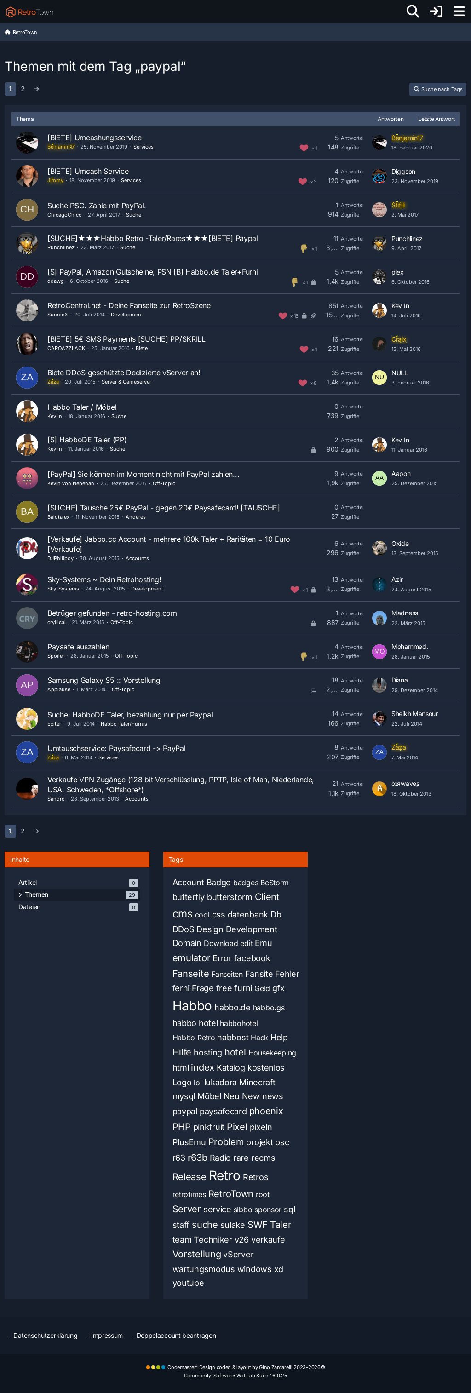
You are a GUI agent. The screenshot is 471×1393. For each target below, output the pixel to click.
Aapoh (401, 473)
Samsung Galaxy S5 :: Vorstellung (103, 680)
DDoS (183, 929)
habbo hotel (195, 1023)
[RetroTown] (29, 11)
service (217, 1209)
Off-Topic (164, 483)
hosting (208, 1052)
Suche (133, 215)
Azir (397, 579)
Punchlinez (61, 247)
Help (279, 1037)
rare (241, 1158)
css (218, 914)
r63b (197, 1157)
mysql (183, 1096)
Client (267, 896)
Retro (225, 1175)
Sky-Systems (63, 588)
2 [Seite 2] (23, 88)
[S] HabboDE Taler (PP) (86, 439)
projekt (259, 1142)
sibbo (243, 1209)
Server (186, 1209)
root (263, 1194)
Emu (263, 943)
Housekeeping (272, 1052)
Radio (220, 1158)
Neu (232, 1096)
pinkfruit (208, 1127)
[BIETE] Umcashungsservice (94, 137)
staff (181, 1225)
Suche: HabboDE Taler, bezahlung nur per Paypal (130, 714)
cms (182, 913)
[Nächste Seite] (36, 89)
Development (127, 314)
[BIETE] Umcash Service (87, 171)
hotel (235, 1052)
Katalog (231, 1067)
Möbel (209, 1096)
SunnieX (57, 314)
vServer (238, 1254)
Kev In (400, 306)
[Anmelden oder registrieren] (436, 11)
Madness (404, 613)
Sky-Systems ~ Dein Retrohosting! (104, 579)
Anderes (136, 517)
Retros (255, 1177)
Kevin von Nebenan (70, 483)
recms (263, 1158)
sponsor (267, 1209)
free (224, 988)
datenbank (248, 914)
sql (289, 1209)
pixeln (261, 1127)
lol (197, 1082)
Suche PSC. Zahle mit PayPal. (96, 205)
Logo (182, 1082)
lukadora (220, 1082)
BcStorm (274, 882)
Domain (186, 943)
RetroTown (230, 1193)
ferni (181, 988)
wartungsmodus (203, 1269)
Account (188, 882)
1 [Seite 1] (10, 88)
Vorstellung (196, 1254)
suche (205, 1224)
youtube (188, 1283)
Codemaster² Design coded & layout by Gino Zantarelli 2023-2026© (246, 1367)
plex (397, 272)
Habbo (192, 1006)
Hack (259, 1037)
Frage (203, 988)
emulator (191, 957)
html (180, 1067)
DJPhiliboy (60, 558)
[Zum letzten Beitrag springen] (379, 142)
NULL (399, 373)
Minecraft (257, 1082)
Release (189, 1176)
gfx (278, 988)
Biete (142, 348)
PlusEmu (189, 1142)
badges (245, 882)
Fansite (259, 974)
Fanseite (190, 973)
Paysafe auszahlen (78, 646)
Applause (58, 689)
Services (143, 146)
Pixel (237, 1126)
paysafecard (223, 1111)
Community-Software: (235, 1375)
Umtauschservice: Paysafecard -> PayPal (116, 748)
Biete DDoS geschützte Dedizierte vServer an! (124, 372)
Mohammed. (409, 646)
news (272, 1096)
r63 (178, 1158)
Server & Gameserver (126, 381)
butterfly (188, 897)
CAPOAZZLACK (66, 348)
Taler (281, 1224)
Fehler (287, 974)
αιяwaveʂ (405, 783)
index (202, 1067)
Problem (226, 1141)
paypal (184, 1111)
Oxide (400, 543)
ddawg (55, 281)
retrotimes (189, 1194)
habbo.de (232, 1007)
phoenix (266, 1111)
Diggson (403, 171)
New (251, 1096)
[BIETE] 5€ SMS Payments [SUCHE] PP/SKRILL (126, 339)
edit (246, 943)
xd (278, 1269)
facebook (252, 958)
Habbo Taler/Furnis (124, 724)
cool (202, 914)
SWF (257, 1224)
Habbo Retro (193, 1037)
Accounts (137, 558)
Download (221, 943)
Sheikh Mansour (414, 713)
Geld (262, 988)
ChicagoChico (64, 215)
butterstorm (230, 897)
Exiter (54, 724)
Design (209, 929)
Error (222, 958)
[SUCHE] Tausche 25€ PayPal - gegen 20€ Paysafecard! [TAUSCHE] (163, 507)
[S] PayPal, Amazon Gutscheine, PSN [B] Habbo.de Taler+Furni (152, 271)
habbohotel (239, 1023)
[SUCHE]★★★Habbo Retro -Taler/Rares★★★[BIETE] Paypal (152, 238)
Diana (399, 680)
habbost (232, 1037)
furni (243, 988)
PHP (181, 1126)
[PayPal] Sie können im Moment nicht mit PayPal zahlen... (143, 474)
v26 (242, 1239)
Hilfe (182, 1052)
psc (282, 1142)
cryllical (56, 622)
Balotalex (58, 517)
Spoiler (55, 656)
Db (275, 914)
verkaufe (268, 1239)
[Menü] (459, 11)
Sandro (56, 799)
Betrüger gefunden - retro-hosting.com (112, 613)
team (182, 1239)
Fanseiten (226, 974)
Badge (219, 882)
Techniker (213, 1239)
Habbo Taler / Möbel (81, 407)
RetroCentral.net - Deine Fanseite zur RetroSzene (129, 305)
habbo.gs (269, 1007)
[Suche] (413, 11)
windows (254, 1269)
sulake (232, 1225)
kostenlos (266, 1067)
